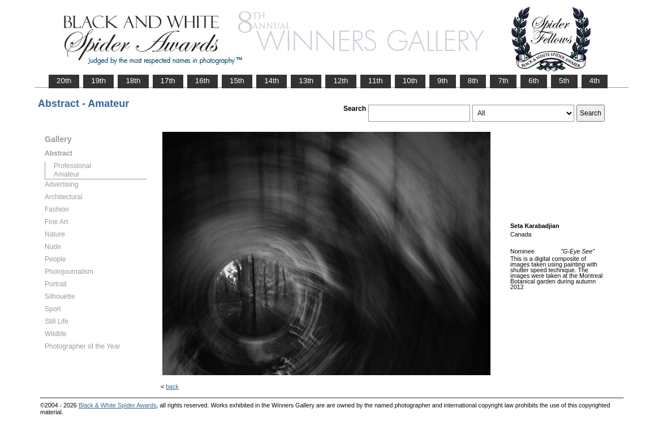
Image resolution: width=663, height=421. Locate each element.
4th (594, 80)
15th (237, 80)
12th (340, 80)
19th (98, 80)
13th (306, 80)
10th (410, 80)
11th (375, 80)
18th (133, 80)
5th (564, 80)
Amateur (66, 174)
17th (168, 80)
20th (64, 80)
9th (442, 80)
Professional (72, 166)
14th (271, 80)
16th (202, 80)
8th (473, 80)
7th (503, 80)
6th (533, 80)
